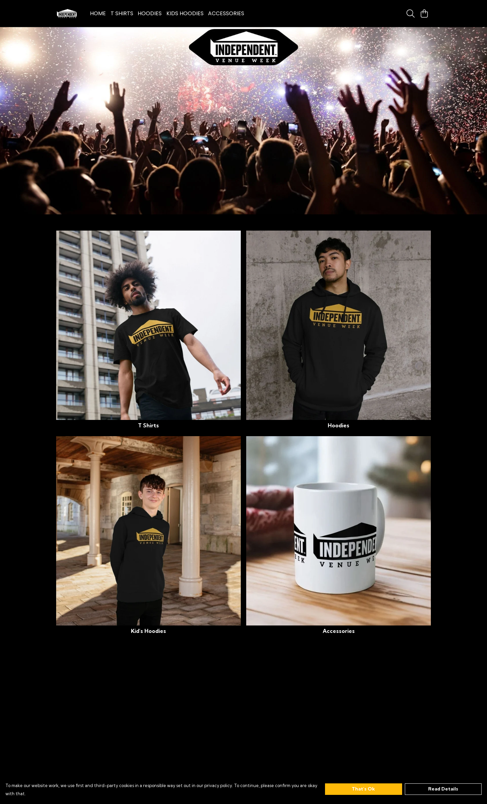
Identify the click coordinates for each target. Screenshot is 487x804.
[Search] (410, 13)
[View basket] (424, 13)
